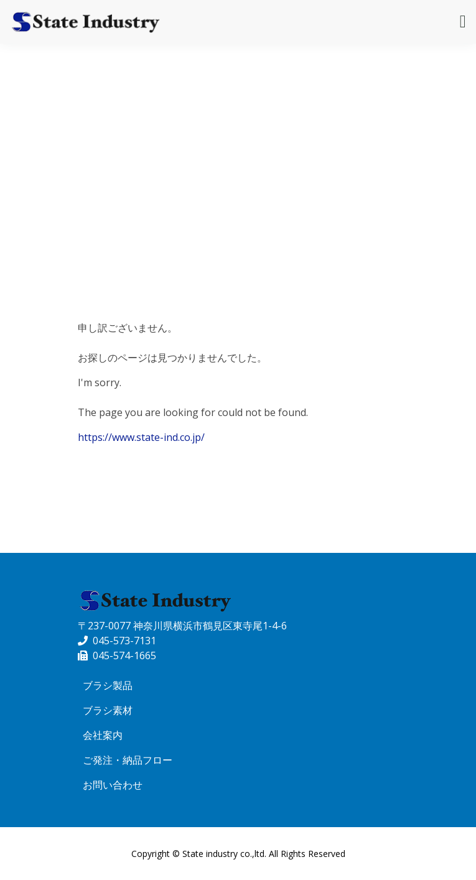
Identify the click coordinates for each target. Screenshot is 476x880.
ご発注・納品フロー (127, 760)
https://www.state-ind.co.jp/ (141, 437)
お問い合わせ (112, 785)
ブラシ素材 (108, 710)
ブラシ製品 (108, 685)
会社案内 (103, 735)
